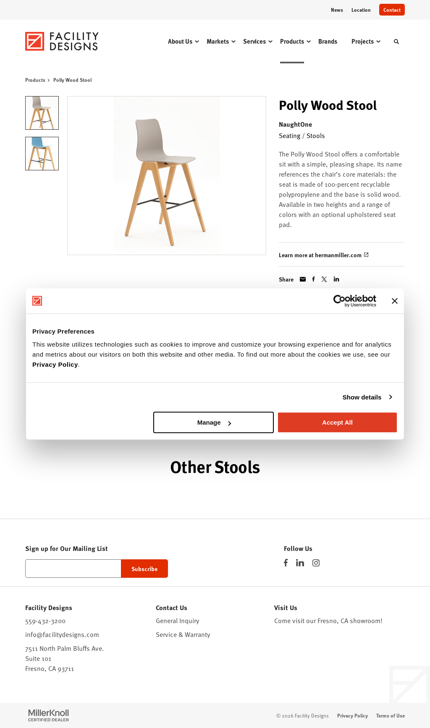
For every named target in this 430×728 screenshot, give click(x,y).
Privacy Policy (55, 364)
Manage (214, 422)
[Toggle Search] (396, 41)
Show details (362, 397)
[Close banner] (395, 301)
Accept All (337, 422)
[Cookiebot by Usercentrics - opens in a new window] (339, 301)
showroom (365, 621)
